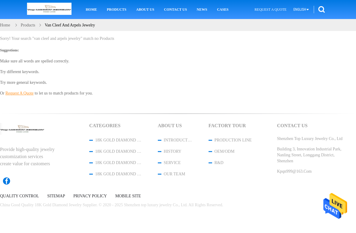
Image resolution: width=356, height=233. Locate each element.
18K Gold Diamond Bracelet (118, 151)
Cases (222, 9)
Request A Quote (271, 9)
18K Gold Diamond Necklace (118, 162)
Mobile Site (128, 196)
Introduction (178, 140)
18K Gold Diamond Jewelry (118, 140)
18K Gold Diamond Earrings (118, 174)
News (202, 9)
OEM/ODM (224, 151)
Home (91, 9)
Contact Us (175, 9)
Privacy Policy (90, 196)
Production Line (233, 140)
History (173, 151)
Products (116, 9)
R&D (218, 162)
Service (172, 162)
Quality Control (19, 196)
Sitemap (56, 196)
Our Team (174, 174)
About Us (145, 9)
